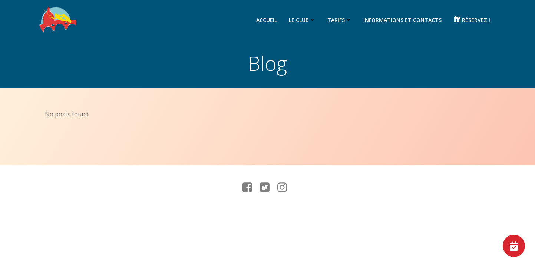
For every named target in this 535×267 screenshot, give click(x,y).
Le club (302, 19)
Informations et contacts (402, 19)
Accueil (266, 19)
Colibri (363, 215)
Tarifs (339, 19)
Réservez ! (471, 19)
